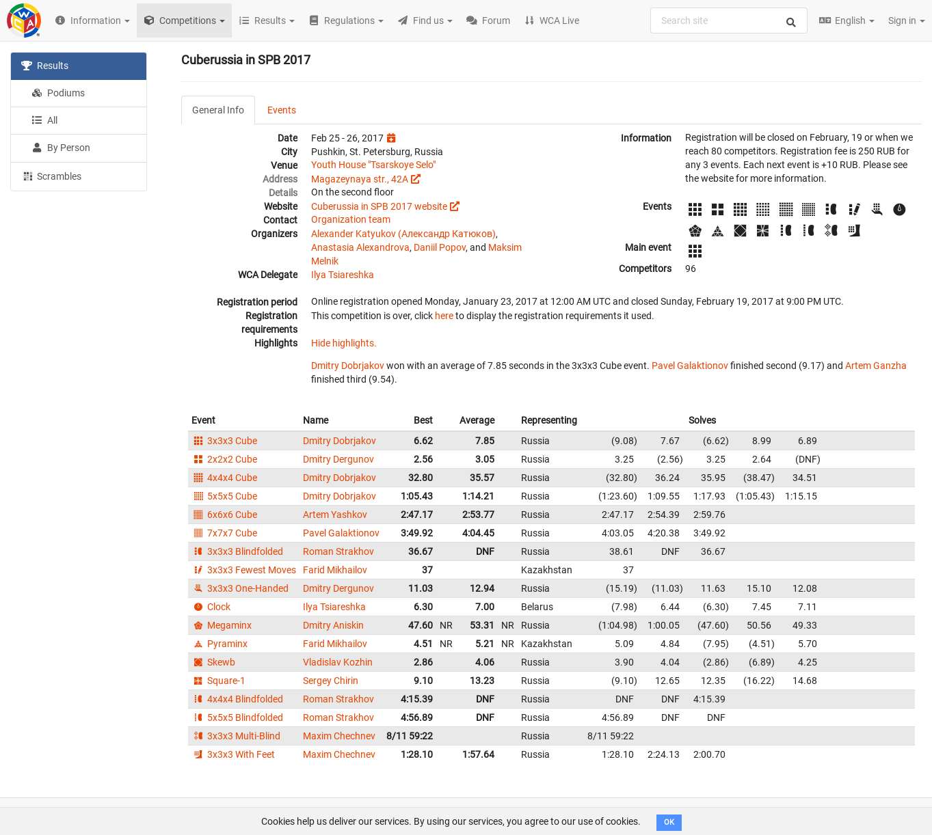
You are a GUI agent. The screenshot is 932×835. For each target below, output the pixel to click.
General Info (218, 110)
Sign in (906, 20)
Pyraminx (219, 643)
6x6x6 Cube (224, 514)
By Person (60, 147)
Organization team (350, 219)
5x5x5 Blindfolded (237, 717)
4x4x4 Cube (224, 477)
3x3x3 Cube (224, 440)
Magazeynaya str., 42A (359, 179)
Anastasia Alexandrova (360, 247)
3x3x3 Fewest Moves (243, 569)
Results (44, 65)
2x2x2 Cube (224, 459)
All (44, 120)
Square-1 (218, 680)
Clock (210, 606)
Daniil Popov (440, 247)
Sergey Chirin (330, 680)
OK (669, 822)
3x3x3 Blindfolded (237, 551)
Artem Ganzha (876, 365)
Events (281, 110)
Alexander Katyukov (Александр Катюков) (403, 233)
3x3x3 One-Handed (240, 588)
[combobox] (729, 20)
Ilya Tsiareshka (342, 274)
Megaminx (221, 625)
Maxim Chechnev (339, 735)
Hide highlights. (344, 343)
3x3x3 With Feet (233, 754)
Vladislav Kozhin (338, 662)
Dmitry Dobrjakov (347, 365)
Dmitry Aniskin (333, 625)
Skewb (213, 662)
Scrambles (51, 175)
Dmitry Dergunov (338, 459)
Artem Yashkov (335, 514)
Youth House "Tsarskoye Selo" (373, 164)
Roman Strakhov (338, 551)
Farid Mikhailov (335, 569)
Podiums (58, 92)
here (444, 315)
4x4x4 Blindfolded (237, 699)
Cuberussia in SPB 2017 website (379, 206)
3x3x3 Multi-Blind (235, 735)
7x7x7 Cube (224, 533)
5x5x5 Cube (224, 496)
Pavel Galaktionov (690, 365)
